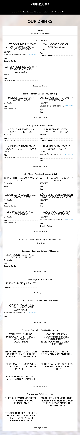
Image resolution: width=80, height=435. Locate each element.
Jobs (67, 12)
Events (33, 12)
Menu (13, 12)
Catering (60, 12)
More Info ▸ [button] (33, 55)
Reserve (46, 12)
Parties (53, 12)
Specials (25, 12)
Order (39, 12)
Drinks (18, 12)
